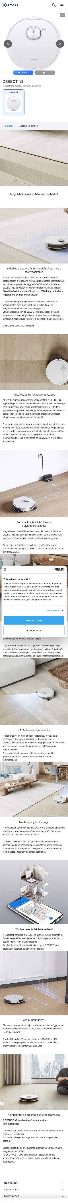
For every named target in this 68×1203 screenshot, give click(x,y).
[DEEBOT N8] (13, 102)
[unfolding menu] (63, 1182)
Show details (53, 611)
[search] (54, 5)
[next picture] (60, 44)
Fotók (23, 72)
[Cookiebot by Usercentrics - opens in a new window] (49, 569)
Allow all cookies (34, 620)
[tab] (8, 126)
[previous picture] (8, 44)
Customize (34, 630)
